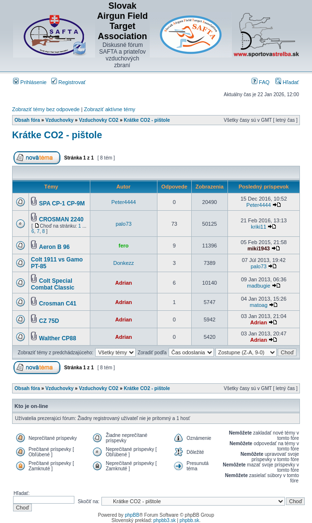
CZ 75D (49, 321)
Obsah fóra (27, 120)
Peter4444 (124, 202)
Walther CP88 (57, 338)
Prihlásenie (29, 82)
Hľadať (287, 82)
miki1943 (258, 248)
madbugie (258, 286)
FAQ (260, 82)
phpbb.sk (189, 520)
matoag (259, 305)
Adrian (123, 283)
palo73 (123, 224)
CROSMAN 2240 (61, 219)
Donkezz (123, 263)
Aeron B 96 (54, 247)
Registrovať (68, 82)
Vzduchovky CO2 (98, 120)
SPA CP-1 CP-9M (62, 203)
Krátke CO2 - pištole (147, 120)
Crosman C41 (57, 303)
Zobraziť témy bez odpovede (46, 109)
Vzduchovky (59, 120)
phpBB (132, 515)
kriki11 (259, 227)
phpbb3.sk (165, 520)
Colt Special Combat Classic (52, 284)
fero (124, 245)
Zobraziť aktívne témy (109, 109)
